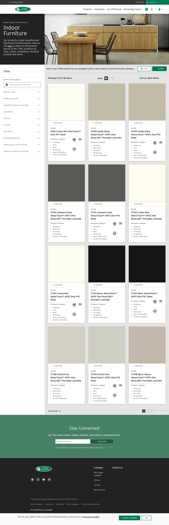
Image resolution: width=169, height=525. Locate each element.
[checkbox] (51, 123)
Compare (58, 123)
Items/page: (53, 411)
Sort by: (143, 78)
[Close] (146, 518)
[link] (133, 411)
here (10, 45)
